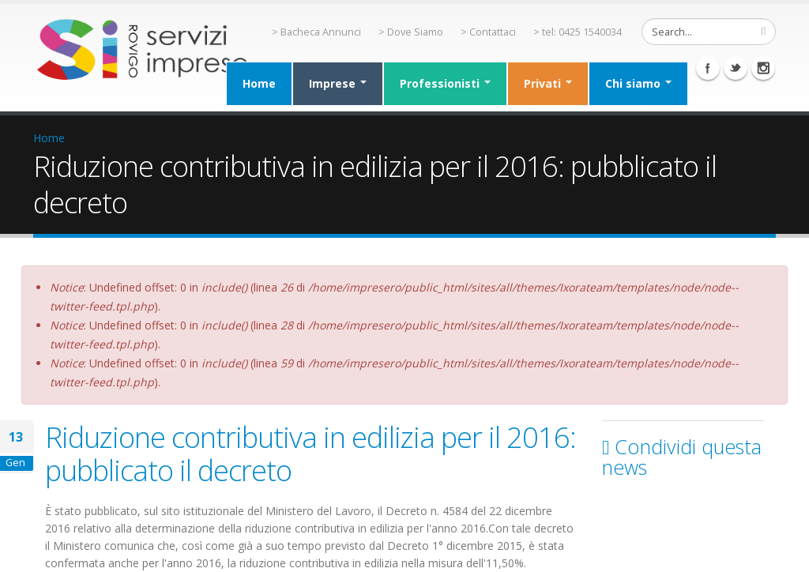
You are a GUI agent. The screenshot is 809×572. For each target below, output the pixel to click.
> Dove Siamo (410, 32)
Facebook (708, 68)
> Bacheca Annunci (316, 32)
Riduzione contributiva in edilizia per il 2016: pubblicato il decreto (310, 453)
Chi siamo (638, 83)
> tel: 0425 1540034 (577, 32)
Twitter (735, 68)
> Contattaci (488, 32)
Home (259, 83)
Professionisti (445, 83)
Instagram (763, 68)
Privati (548, 83)
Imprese (338, 83)
